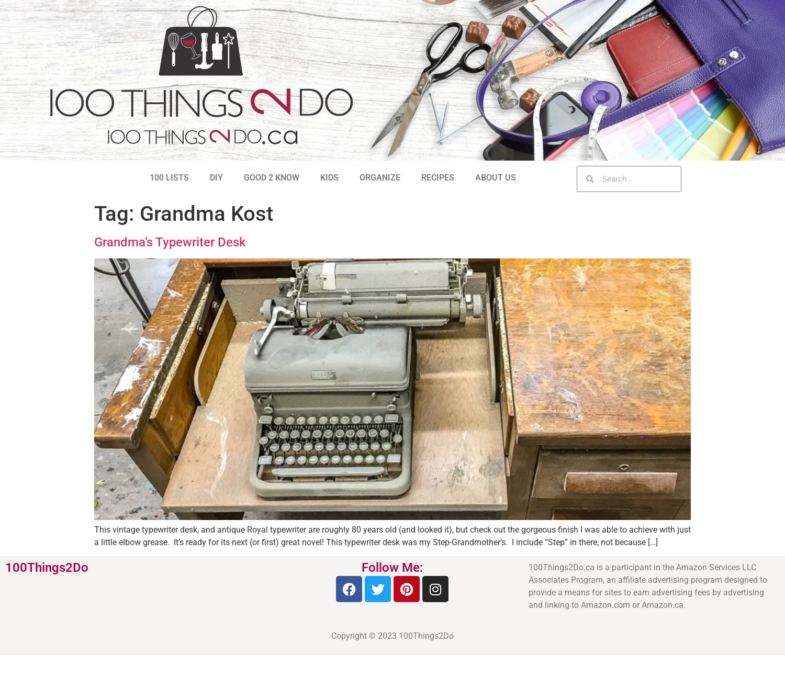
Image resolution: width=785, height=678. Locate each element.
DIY (216, 178)
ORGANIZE (380, 178)
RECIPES (437, 178)
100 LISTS (169, 178)
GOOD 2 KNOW (271, 178)
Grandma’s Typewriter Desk (170, 242)
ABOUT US (495, 178)
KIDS (329, 178)
